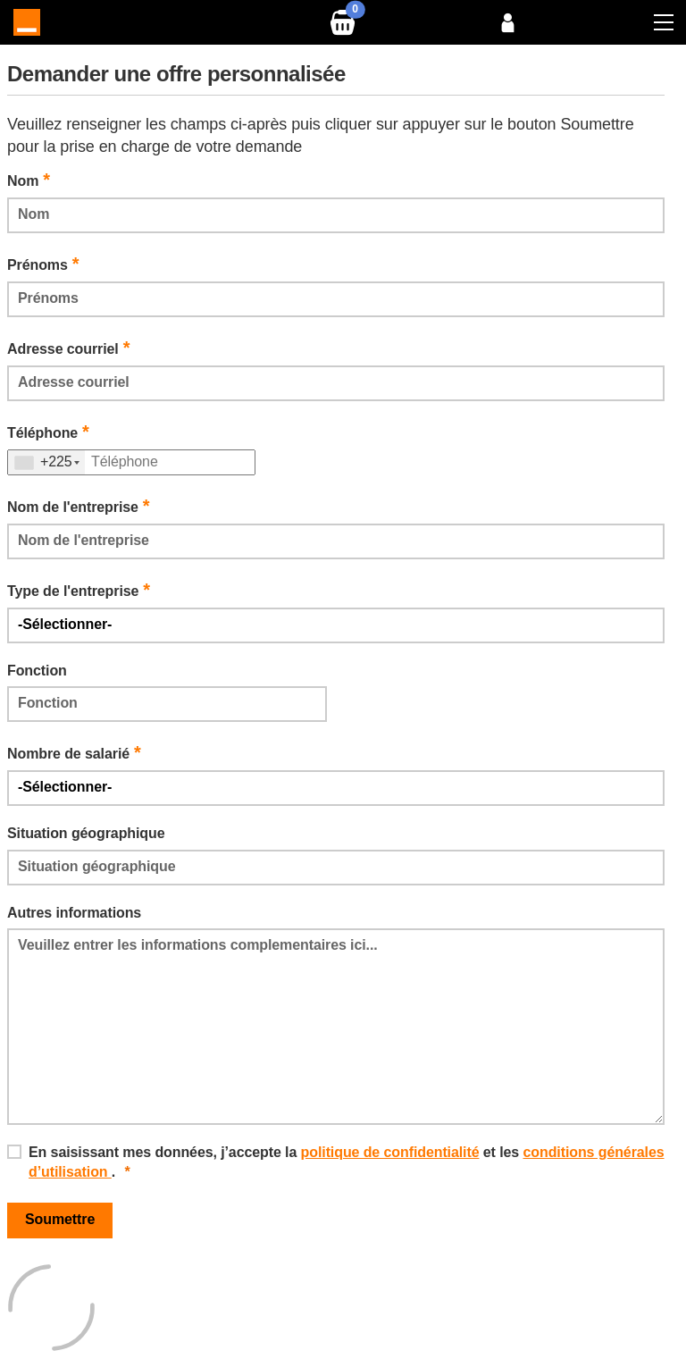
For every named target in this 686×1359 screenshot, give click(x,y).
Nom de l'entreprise (78, 506)
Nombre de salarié (74, 752)
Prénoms (43, 263)
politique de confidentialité (390, 1152)
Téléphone (48, 431)
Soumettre (60, 1219)
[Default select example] (336, 625)
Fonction (37, 670)
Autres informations (74, 912)
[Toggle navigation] (663, 22)
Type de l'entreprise (78, 590)
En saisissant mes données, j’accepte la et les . (347, 1162)
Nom (28, 179)
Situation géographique (85, 833)
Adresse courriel (68, 347)
